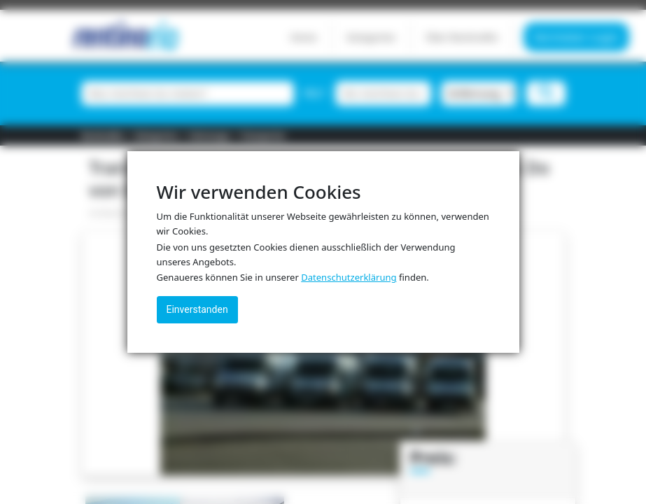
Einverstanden (197, 309)
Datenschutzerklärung (348, 277)
